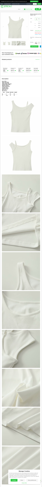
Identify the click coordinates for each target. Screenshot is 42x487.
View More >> (37, 59)
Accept (14, 480)
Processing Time (32, 38)
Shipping (31, 30)
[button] (30, 3)
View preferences (32, 480)
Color (31, 18)
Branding (31, 42)
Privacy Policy (24, 482)
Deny (22, 480)
